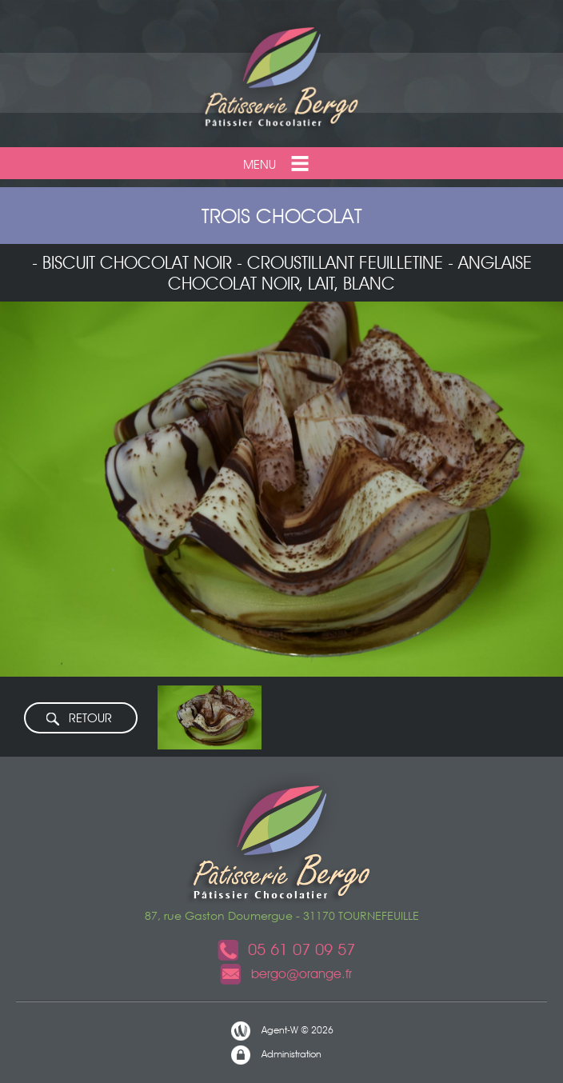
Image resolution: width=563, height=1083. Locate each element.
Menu (277, 163)
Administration (275, 1055)
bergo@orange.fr (285, 973)
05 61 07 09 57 (285, 949)
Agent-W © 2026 (281, 1031)
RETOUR (78, 718)
